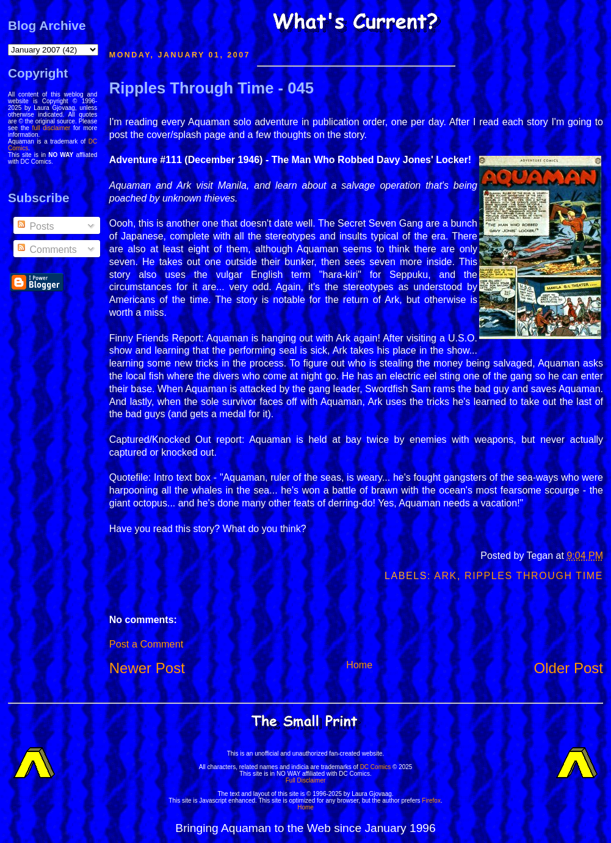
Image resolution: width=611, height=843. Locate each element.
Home (359, 665)
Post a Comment (146, 643)
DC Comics (375, 767)
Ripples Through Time (534, 576)
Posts (35, 226)
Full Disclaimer (306, 780)
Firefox (431, 800)
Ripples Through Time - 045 (211, 88)
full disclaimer (51, 128)
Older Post (568, 668)
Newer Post (147, 668)
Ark (445, 576)
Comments (46, 249)
